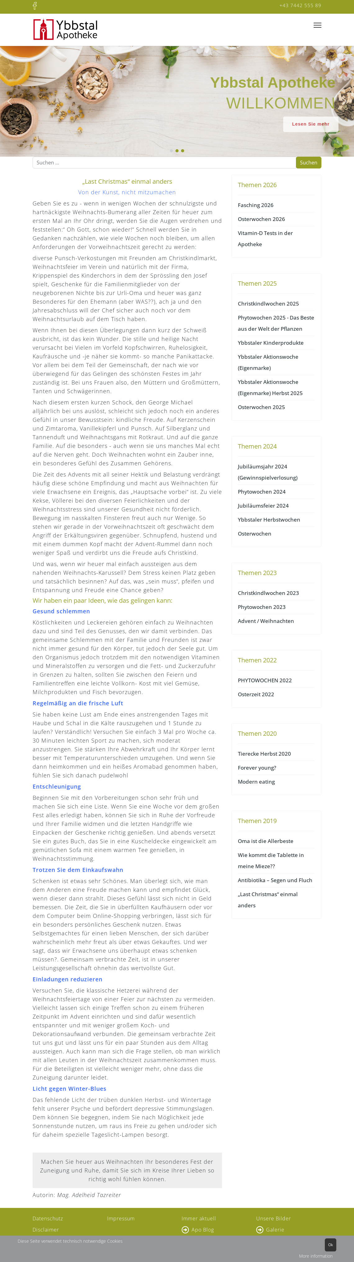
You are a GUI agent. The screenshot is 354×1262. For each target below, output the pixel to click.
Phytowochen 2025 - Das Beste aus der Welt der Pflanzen (276, 323)
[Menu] (317, 25)
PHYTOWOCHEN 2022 (265, 680)
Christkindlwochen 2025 (268, 303)
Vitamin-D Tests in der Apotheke (265, 238)
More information (316, 1256)
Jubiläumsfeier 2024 (263, 505)
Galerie (275, 1229)
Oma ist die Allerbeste (265, 841)
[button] (10, 101)
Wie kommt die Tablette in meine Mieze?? (271, 860)
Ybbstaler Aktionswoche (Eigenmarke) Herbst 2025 (270, 387)
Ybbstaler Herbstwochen (269, 519)
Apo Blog (203, 1229)
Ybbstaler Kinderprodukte (271, 342)
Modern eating (256, 781)
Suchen (308, 162)
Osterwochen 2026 (261, 219)
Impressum (121, 1218)
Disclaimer (46, 1229)
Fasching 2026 (256, 205)
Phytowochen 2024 (262, 491)
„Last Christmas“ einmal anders (268, 900)
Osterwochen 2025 (261, 407)
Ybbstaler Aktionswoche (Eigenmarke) (268, 362)
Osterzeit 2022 (256, 694)
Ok (330, 1244)
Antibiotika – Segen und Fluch (275, 880)
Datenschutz (48, 1218)
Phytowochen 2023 (262, 606)
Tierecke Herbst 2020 (264, 753)
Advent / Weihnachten (266, 620)
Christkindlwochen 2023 (268, 592)
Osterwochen (254, 533)
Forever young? (257, 767)
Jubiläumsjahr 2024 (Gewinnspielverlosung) (267, 472)
